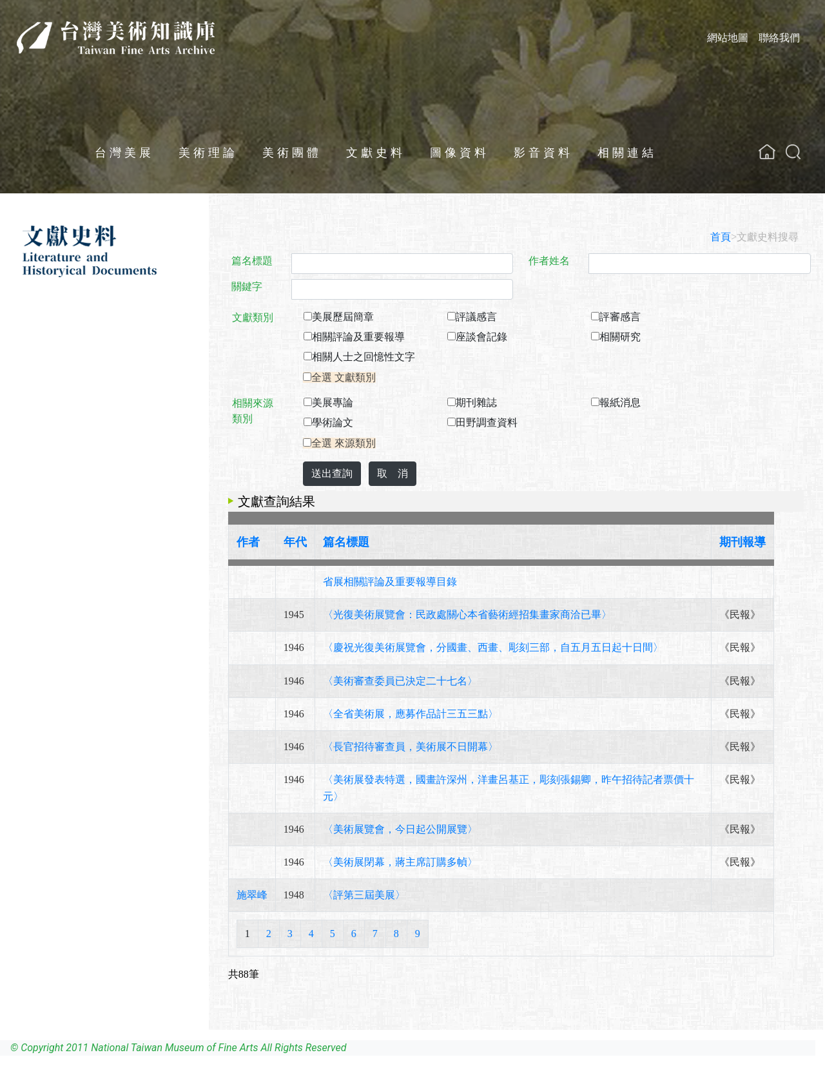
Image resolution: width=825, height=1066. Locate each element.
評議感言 (476, 316)
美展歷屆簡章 (343, 316)
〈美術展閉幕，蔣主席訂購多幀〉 (400, 862)
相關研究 (620, 336)
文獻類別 (252, 317)
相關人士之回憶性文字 (363, 356)
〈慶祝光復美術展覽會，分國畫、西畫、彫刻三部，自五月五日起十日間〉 (493, 647)
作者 (248, 542)
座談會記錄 (481, 336)
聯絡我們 (779, 38)
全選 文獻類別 (343, 377)
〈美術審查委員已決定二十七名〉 (400, 680)
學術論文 (332, 422)
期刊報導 (742, 542)
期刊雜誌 (476, 402)
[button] (793, 151)
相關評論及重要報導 (358, 336)
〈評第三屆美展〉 (364, 894)
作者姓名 (549, 260)
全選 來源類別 (343, 443)
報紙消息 (620, 402)
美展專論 (332, 402)
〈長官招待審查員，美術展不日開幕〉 (410, 746)
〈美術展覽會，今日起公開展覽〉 (400, 829)
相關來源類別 (252, 411)
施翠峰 (252, 894)
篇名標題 (252, 260)
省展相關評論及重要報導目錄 (390, 581)
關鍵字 (246, 286)
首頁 (720, 236)
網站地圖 (727, 38)
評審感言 (620, 316)
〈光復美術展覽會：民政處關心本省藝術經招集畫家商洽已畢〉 (467, 614)
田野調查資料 (487, 422)
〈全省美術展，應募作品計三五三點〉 (410, 713)
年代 (295, 542)
